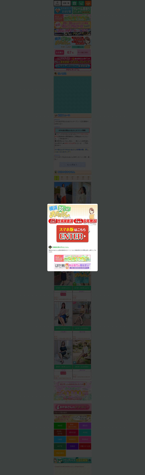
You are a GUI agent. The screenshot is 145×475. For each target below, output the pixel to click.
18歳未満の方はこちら (60, 247)
